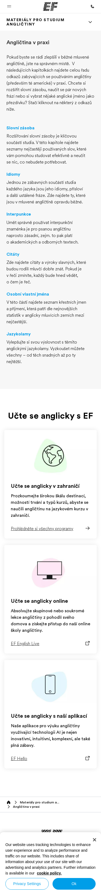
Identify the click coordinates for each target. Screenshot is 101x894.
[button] (9, 6)
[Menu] (90, 22)
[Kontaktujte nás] (92, 6)
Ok (74, 884)
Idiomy (13, 174)
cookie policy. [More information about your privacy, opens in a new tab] (49, 873)
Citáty (12, 254)
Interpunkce (18, 214)
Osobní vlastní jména (27, 294)
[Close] (94, 840)
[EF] (50, 6)
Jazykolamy (18, 334)
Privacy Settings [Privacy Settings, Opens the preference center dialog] (27, 884)
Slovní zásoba (20, 128)
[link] (44, 22)
